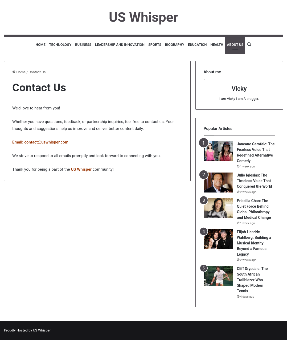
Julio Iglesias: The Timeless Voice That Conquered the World (254, 181)
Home (41, 45)
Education (197, 45)
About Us (235, 45)
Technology (60, 45)
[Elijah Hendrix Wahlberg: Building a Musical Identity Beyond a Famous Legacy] (218, 239)
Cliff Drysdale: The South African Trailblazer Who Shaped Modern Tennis (252, 280)
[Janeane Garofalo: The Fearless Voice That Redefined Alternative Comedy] (218, 151)
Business (83, 45)
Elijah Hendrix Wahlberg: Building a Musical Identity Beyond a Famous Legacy (254, 243)
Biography (174, 45)
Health (217, 45)
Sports (154, 45)
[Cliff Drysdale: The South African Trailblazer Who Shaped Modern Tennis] (218, 276)
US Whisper (42, 330)
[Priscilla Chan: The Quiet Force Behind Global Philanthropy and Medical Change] (218, 208)
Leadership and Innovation (120, 45)
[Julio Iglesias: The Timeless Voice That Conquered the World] (218, 182)
